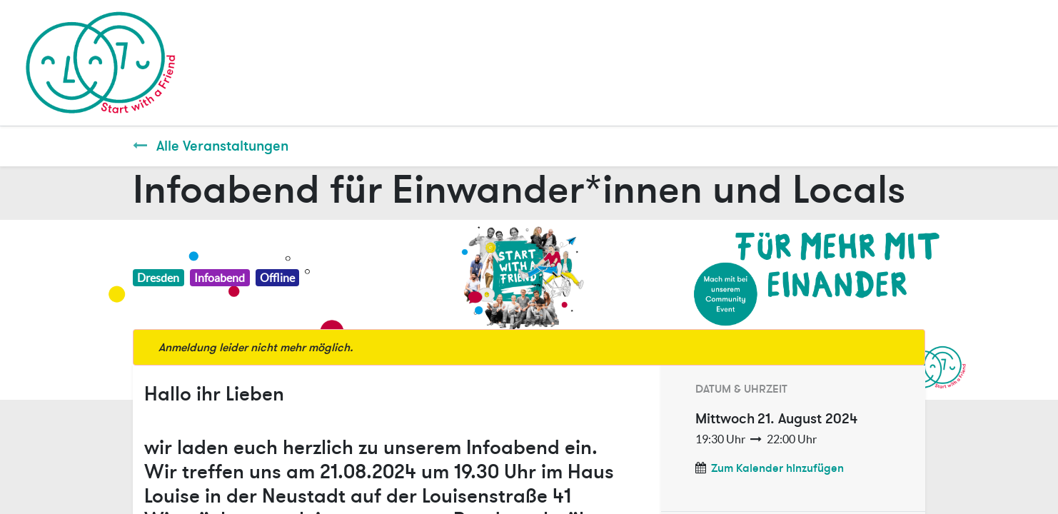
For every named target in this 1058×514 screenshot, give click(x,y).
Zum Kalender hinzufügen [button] (777, 468)
